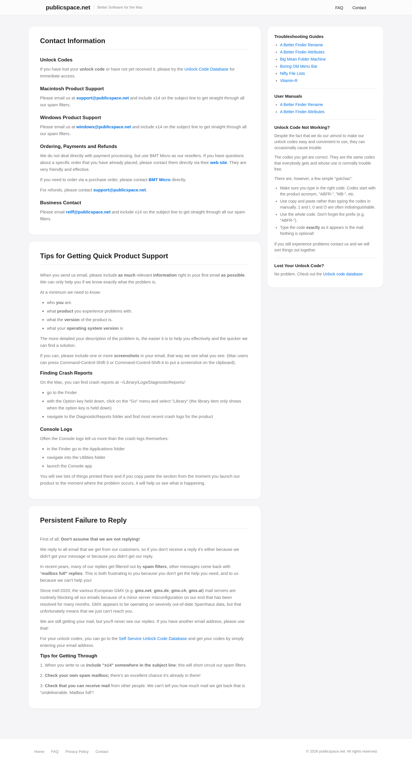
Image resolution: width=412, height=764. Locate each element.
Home (39, 751)
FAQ (339, 7)
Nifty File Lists (292, 73)
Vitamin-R (289, 80)
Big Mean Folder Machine (303, 59)
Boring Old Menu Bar (299, 66)
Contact (359, 7)
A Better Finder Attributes (302, 52)
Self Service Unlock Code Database (153, 638)
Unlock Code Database (206, 69)
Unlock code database (343, 274)
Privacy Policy (77, 751)
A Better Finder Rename (301, 45)
